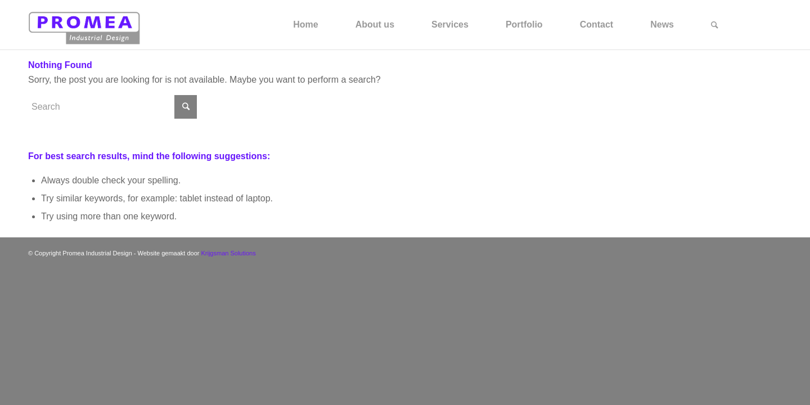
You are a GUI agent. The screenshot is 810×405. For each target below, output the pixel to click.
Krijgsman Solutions (228, 253)
